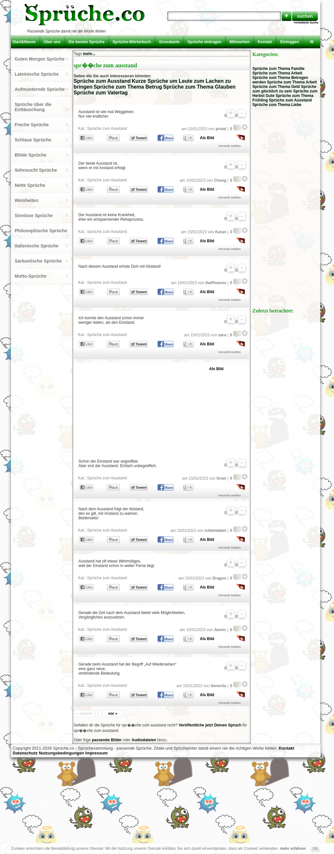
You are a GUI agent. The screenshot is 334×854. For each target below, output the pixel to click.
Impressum (96, 753)
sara (222, 335)
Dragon (219, 578)
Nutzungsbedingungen (61, 753)
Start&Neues (24, 42)
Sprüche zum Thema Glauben (199, 87)
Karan (220, 232)
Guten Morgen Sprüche (40, 59)
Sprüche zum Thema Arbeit (277, 73)
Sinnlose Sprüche (34, 215)
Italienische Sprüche (37, 245)
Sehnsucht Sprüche (36, 170)
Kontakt (265, 42)
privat (220, 129)
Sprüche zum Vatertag (101, 92)
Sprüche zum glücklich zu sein (285, 88)
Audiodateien (144, 740)
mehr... (89, 54)
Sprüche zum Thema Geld (276, 86)
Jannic (220, 630)
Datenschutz (25, 753)
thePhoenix (215, 283)
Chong (220, 180)
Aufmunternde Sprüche (40, 89)
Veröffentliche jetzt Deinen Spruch (210, 725)
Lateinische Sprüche (37, 74)
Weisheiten (27, 200)
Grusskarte (169, 42)
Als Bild (207, 138)
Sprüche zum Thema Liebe (277, 104)
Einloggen (289, 42)
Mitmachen (240, 42)
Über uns (52, 42)
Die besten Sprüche (87, 42)
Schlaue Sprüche (33, 139)
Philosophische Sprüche (41, 230)
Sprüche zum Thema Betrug (128, 87)
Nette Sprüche (30, 185)
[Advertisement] (154, 409)
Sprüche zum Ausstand (102, 81)
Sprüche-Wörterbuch (132, 42)
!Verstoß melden (229, 146)
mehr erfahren (293, 848)
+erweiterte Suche (305, 22)
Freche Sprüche (32, 124)
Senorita (218, 686)
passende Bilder (107, 740)
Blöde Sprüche (31, 155)
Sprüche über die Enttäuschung (33, 107)
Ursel (221, 478)
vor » (113, 713)
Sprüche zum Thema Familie (279, 68)
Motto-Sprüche (31, 276)
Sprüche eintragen (204, 42)
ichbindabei (215, 530)
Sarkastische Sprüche (38, 261)
